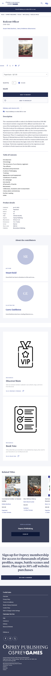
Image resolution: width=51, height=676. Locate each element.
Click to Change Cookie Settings (11, 610)
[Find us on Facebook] (5, 638)
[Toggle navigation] (3, 3)
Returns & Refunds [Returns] (8, 626)
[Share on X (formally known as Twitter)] (10, 65)
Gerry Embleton (13, 309)
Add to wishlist (25, 100)
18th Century (25, 14)
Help (4, 618)
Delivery (5, 624)
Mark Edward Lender (29, 502)
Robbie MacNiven (6, 504)
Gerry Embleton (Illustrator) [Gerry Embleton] (26, 28)
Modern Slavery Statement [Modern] (10, 605)
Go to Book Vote (11, 456)
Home (2, 14)
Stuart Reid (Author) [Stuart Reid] (9, 28)
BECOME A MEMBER (25, 577)
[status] (14, 82)
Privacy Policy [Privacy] (6, 599)
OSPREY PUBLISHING (11, 14)
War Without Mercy (30, 499)
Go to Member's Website (13, 391)
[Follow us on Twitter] (15, 638)
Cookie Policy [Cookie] (6, 608)
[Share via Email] (15, 65)
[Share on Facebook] (7, 65)
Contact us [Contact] (6, 621)
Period (19, 14)
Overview (5, 596)
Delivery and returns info (11, 108)
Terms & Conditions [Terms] (8, 602)
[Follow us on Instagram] (10, 638)
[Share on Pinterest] (13, 65)
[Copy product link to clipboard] (18, 65)
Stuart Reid (11, 272)
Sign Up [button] (25, 534)
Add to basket (25, 95)
